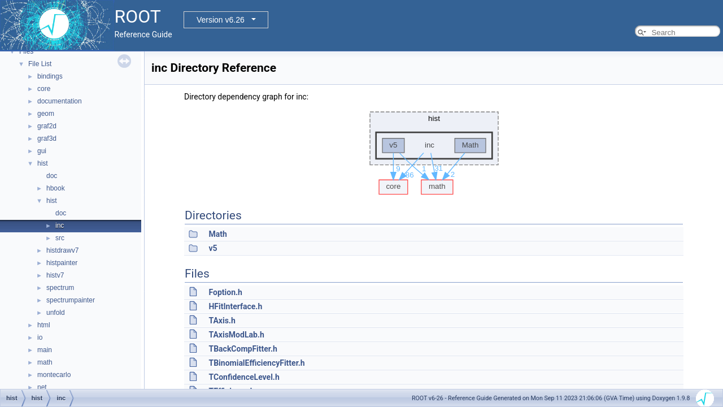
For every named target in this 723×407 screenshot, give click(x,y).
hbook (55, 188)
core (43, 89)
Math (217, 234)
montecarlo (54, 375)
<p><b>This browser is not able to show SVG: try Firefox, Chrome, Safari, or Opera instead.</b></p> (434, 150)
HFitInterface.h (235, 306)
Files (26, 51)
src (59, 238)
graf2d (46, 126)
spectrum (60, 288)
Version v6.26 (221, 19)
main (44, 350)
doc (51, 176)
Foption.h (225, 292)
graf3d (46, 138)
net (42, 387)
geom (45, 114)
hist (42, 163)
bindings (50, 76)
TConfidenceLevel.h (243, 377)
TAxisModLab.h (236, 334)
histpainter (61, 263)
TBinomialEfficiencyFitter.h (256, 362)
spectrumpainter (70, 300)
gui (41, 151)
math (45, 362)
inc (59, 226)
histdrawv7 (62, 250)
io (39, 337)
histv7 (55, 275)
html (43, 325)
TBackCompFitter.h (242, 348)
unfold (55, 313)
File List (39, 64)
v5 (212, 248)
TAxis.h (221, 320)
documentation (59, 101)
